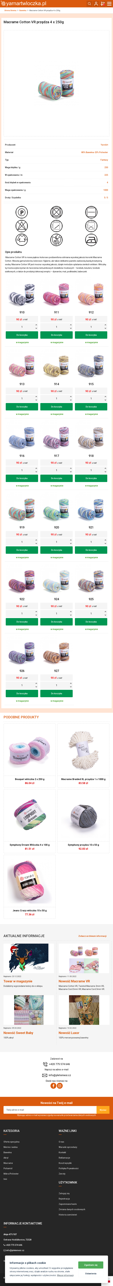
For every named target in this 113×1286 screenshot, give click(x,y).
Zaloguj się (64, 1193)
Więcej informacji (65, 1275)
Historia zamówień (68, 1215)
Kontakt (62, 1152)
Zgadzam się (90, 1265)
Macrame (8, 1163)
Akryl (6, 1158)
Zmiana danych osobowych (72, 1209)
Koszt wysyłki (65, 1163)
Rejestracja (64, 1199)
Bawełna (22, 10)
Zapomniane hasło (68, 1204)
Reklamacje (64, 1158)
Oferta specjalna (11, 1142)
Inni (5, 1179)
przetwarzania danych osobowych (80, 1115)
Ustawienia (90, 1273)
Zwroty (62, 1174)
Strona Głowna (10, 10)
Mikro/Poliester (11, 1174)
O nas (61, 1142)
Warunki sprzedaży (68, 1147)
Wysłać (103, 1110)
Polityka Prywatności (69, 1168)
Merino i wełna (11, 1147)
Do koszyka (22, 335)
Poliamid (8, 1168)
